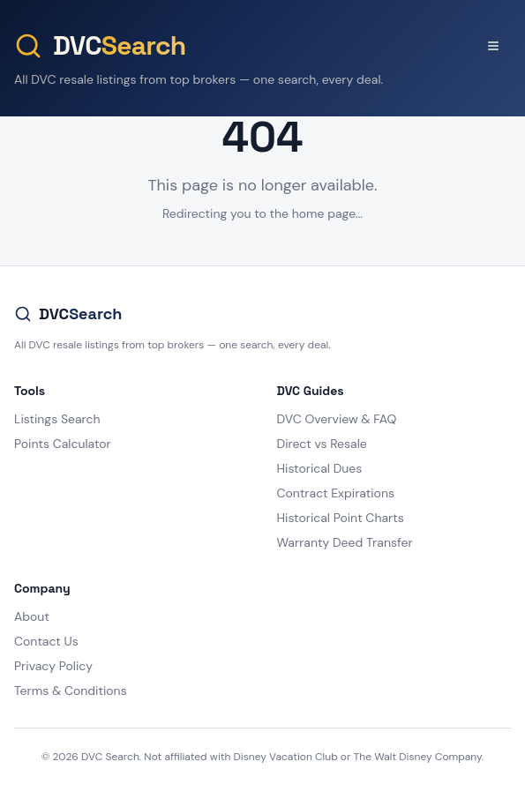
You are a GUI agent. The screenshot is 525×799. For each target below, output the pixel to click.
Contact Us (46, 641)
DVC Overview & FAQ (337, 419)
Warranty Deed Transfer (345, 542)
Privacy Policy (53, 666)
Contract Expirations (335, 493)
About (31, 616)
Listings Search (57, 419)
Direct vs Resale (322, 444)
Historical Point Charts (340, 518)
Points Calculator (62, 444)
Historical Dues (320, 468)
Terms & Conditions (70, 690)
